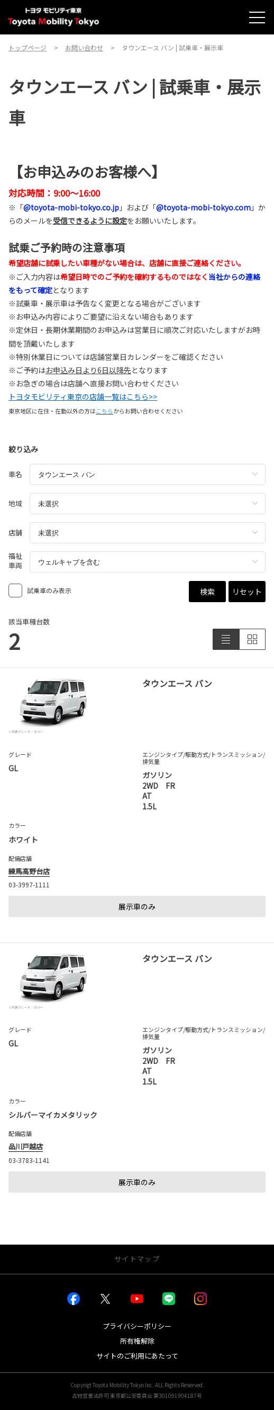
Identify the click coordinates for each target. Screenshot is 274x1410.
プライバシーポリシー (137, 1326)
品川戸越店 (25, 1146)
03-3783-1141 (29, 1160)
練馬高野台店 (29, 871)
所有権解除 (137, 1340)
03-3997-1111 (29, 884)
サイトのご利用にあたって (137, 1355)
